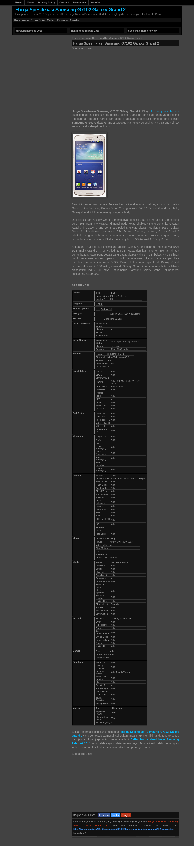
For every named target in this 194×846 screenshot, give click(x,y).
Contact (64, 2)
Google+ (125, 815)
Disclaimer (79, 2)
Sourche (95, 2)
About (30, 2)
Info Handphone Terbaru (164, 111)
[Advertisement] (85, 24)
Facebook (104, 815)
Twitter (115, 815)
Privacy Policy (46, 2)
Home (18, 2)
